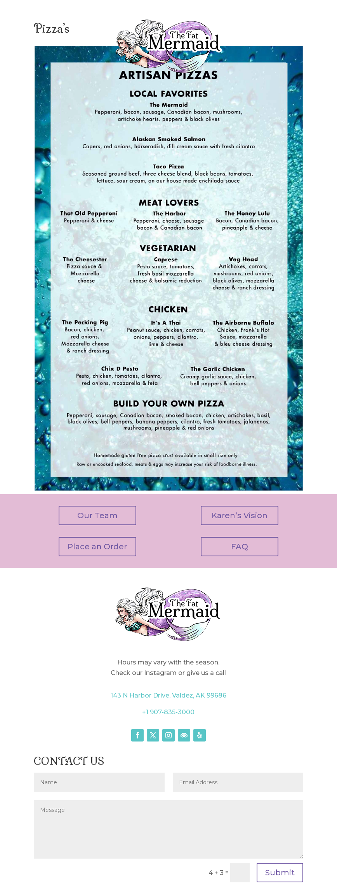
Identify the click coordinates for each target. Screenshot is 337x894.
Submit (280, 872)
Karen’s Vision (240, 515)
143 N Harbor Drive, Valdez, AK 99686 (168, 695)
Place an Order (97, 546)
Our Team (97, 515)
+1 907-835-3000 (168, 712)
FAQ (239, 546)
